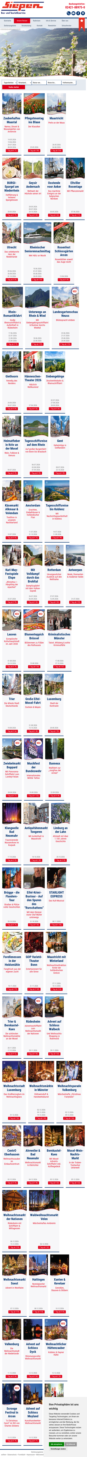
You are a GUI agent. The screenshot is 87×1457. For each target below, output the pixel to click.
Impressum (31, 1451)
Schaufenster (66, 26)
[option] (43, 53)
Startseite (7, 21)
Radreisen (36, 21)
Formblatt (21, 1451)
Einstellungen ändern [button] (58, 1449)
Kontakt (39, 26)
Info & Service (51, 21)
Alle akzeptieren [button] (56, 1444)
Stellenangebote (10, 26)
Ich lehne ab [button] (70, 1444)
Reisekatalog (26, 26)
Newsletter (52, 26)
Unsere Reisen (22, 21)
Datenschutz (12, 1451)
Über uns (65, 21)
